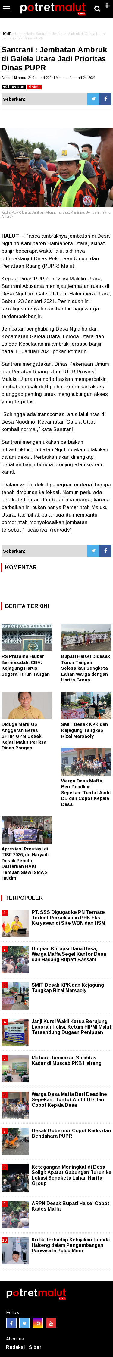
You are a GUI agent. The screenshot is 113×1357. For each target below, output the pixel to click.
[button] (107, 3)
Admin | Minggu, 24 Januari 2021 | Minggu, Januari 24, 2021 (49, 77)
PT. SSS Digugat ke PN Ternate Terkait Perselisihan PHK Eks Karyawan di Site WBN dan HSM (68, 918)
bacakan (13, 87)
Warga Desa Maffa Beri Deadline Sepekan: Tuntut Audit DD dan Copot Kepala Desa (86, 792)
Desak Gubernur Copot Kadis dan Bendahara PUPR (71, 1133)
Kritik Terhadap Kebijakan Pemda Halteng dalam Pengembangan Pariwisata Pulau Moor (71, 1245)
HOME (6, 33)
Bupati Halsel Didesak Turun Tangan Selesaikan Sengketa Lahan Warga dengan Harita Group (85, 668)
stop (34, 87)
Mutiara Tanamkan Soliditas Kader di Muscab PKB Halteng (67, 1060)
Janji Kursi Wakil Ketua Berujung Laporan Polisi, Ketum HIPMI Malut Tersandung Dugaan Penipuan (71, 1027)
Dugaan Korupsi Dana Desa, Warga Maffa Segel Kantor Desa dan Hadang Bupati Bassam (69, 954)
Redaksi (15, 1347)
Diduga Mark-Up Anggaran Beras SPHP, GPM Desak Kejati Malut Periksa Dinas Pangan (24, 736)
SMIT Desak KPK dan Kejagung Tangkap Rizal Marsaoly (84, 730)
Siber (35, 1347)
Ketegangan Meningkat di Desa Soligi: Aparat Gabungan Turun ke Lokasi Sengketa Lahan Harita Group (71, 1175)
